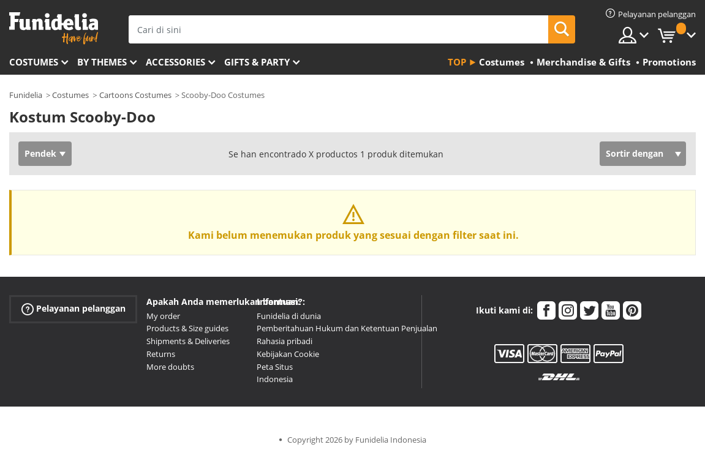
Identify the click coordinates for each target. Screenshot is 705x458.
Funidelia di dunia (289, 315)
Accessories (175, 62)
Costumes (33, 62)
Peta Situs (275, 366)
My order (163, 315)
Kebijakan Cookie (288, 353)
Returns (160, 353)
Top (457, 62)
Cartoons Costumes (135, 94)
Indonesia (275, 379)
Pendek (40, 153)
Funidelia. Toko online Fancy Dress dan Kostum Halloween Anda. (53, 28)
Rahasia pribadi (284, 341)
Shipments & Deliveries (188, 341)
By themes (102, 62)
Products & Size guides (187, 328)
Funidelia (25, 94)
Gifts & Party (257, 62)
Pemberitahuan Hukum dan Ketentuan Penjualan (347, 328)
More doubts (170, 366)
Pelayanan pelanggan (73, 308)
